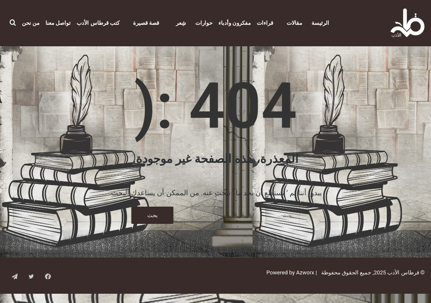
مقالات (294, 23)
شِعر (181, 23)
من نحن (31, 23)
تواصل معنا (58, 23)
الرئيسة (320, 23)
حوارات (204, 23)
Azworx (305, 282)
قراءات (265, 23)
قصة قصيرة (146, 23)
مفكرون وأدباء (234, 23)
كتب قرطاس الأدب (98, 23)
